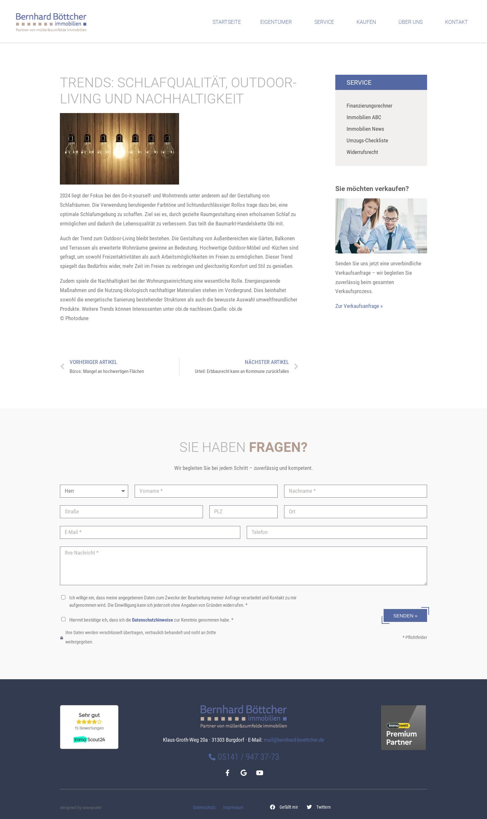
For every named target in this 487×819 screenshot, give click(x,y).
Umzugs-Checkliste (367, 140)
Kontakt (458, 22)
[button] (284, 807)
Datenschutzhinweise (152, 620)
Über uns (412, 22)
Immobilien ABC (364, 117)
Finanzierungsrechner (369, 105)
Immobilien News (365, 129)
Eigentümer (277, 22)
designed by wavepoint (80, 807)
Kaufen (368, 22)
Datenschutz (204, 807)
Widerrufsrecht (362, 152)
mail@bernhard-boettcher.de (294, 740)
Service (325, 22)
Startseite (227, 22)
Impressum (233, 807)
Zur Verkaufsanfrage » (359, 306)
